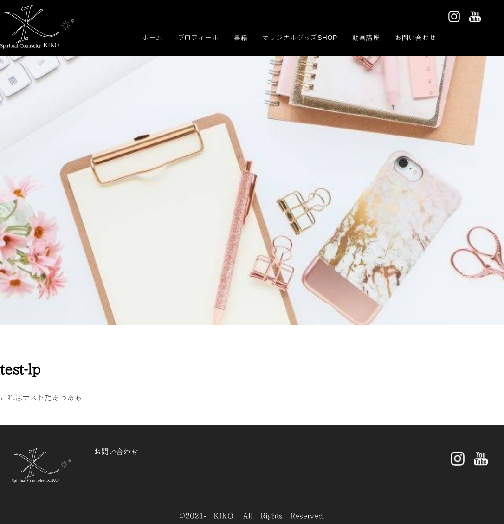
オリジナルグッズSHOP (299, 37)
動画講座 (366, 37)
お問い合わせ (415, 37)
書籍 (241, 37)
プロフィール (198, 37)
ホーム (152, 37)
